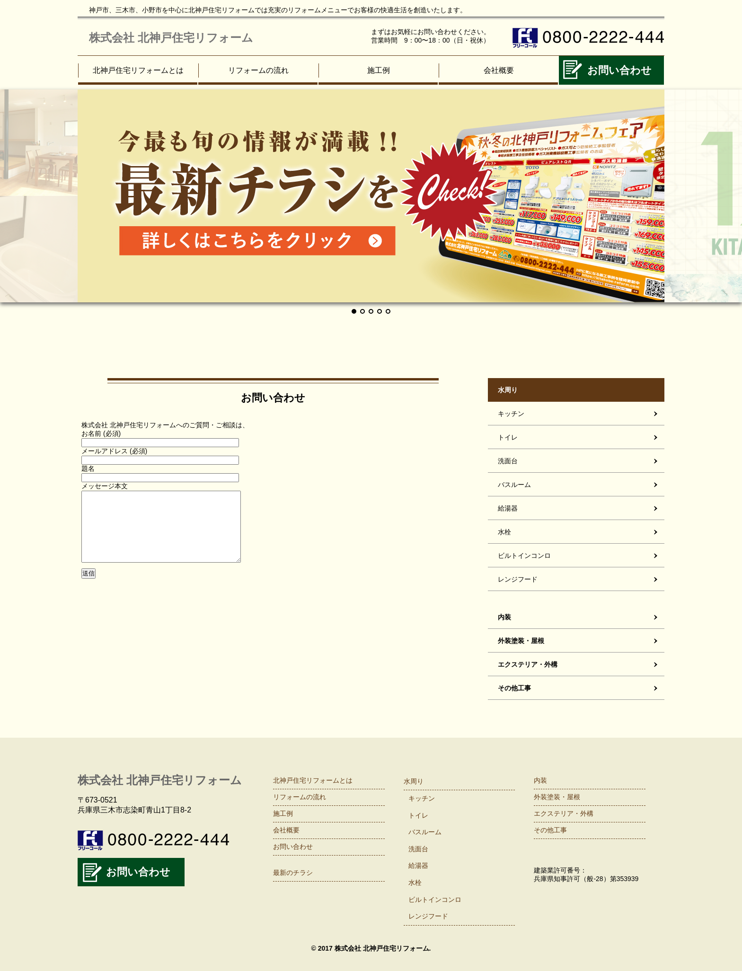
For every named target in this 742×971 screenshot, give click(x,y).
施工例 (378, 70)
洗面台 (508, 461)
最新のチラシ (293, 872)
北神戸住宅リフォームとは (138, 70)
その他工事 (514, 688)
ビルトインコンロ (524, 555)
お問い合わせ (619, 70)
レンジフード (518, 579)
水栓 (504, 532)
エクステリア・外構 (527, 664)
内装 (504, 617)
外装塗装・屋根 (521, 640)
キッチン (511, 413)
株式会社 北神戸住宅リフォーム (171, 37)
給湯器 (508, 508)
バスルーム (514, 484)
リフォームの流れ (258, 70)
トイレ (508, 437)
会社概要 (499, 70)
